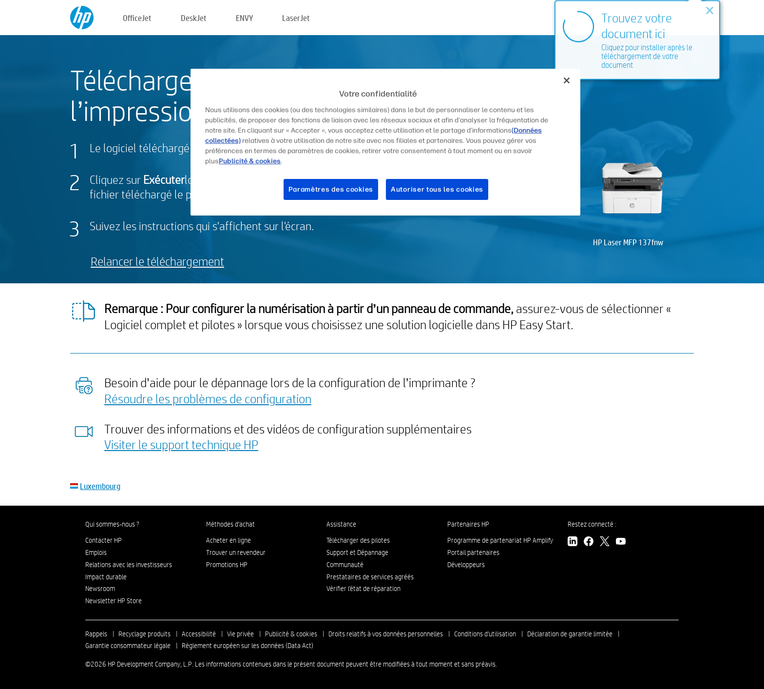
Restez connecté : (592, 524)
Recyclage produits (144, 634)
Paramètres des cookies (330, 189)
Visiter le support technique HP (181, 444)
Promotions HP (227, 564)
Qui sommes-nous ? (112, 524)
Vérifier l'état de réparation (363, 588)
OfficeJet (137, 17)
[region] (385, 142)
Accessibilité (199, 634)
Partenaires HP (468, 524)
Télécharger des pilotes (358, 540)
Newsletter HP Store (113, 600)
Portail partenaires (473, 552)
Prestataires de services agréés (370, 576)
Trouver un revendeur (236, 552)
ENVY (244, 17)
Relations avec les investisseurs (128, 564)
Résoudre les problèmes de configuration (207, 398)
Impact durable (106, 576)
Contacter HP (103, 540)
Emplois (96, 552)
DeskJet (194, 17)
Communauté (344, 564)
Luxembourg (100, 486)
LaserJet (296, 17)
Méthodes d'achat (230, 524)
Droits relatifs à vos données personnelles (385, 634)
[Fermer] (566, 80)
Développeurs (466, 564)
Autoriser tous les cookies (437, 189)
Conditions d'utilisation (485, 634)
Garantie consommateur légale (128, 645)
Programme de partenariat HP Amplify (500, 540)
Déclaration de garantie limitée (569, 634)
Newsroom (100, 588)
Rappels (96, 634)
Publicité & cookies (291, 634)
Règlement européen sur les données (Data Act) (247, 645)
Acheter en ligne (228, 540)
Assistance (341, 524)
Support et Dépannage (357, 552)
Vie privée (240, 634)
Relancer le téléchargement (157, 261)
